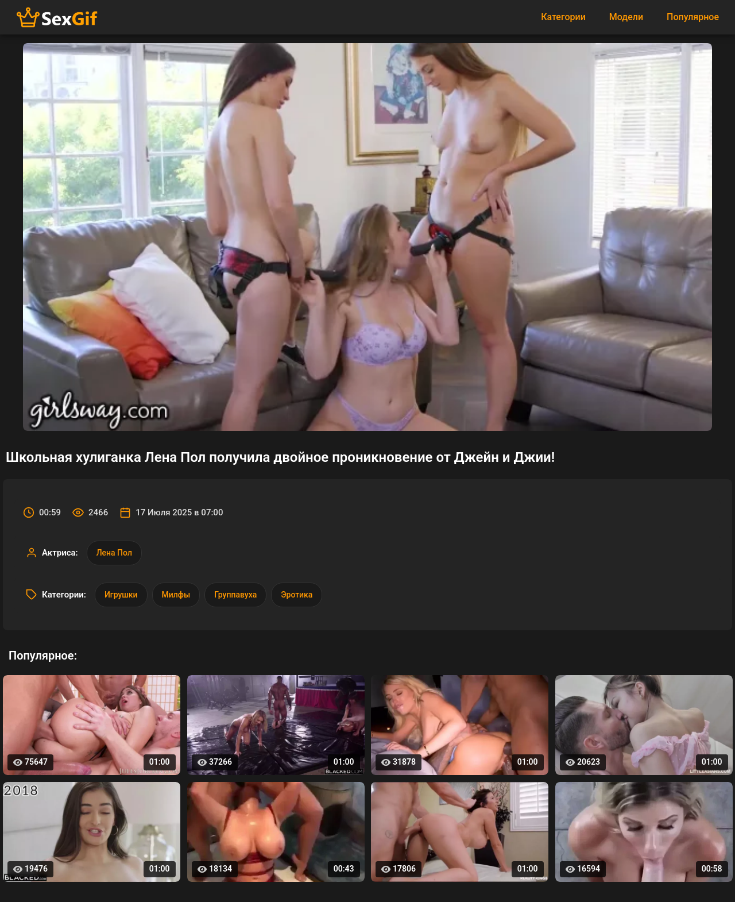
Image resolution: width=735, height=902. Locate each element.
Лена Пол (114, 552)
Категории (563, 16)
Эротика (296, 594)
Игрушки (121, 594)
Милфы (176, 594)
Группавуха (235, 594)
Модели (626, 16)
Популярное (693, 16)
